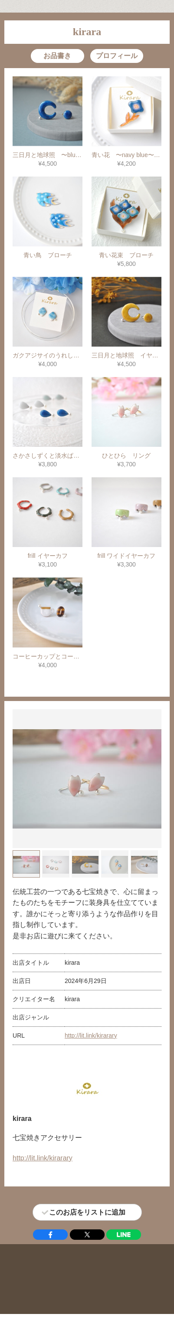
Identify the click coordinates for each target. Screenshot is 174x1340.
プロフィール (117, 55)
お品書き (57, 55)
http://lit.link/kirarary (91, 1035)
